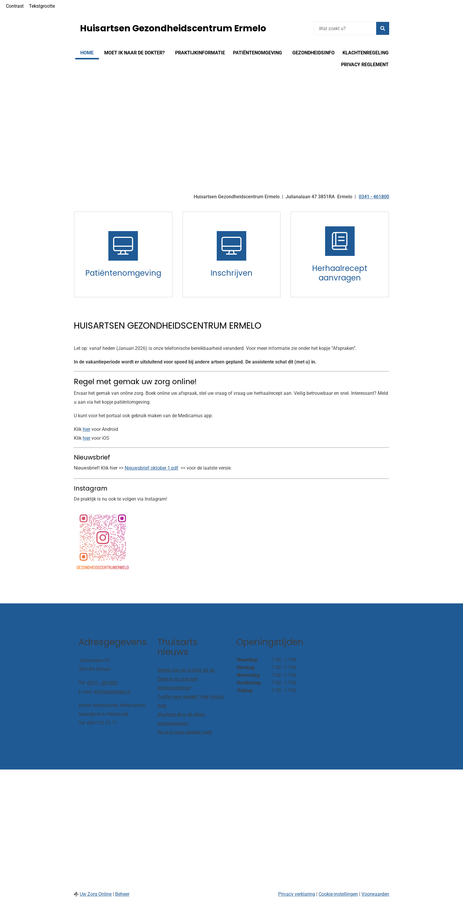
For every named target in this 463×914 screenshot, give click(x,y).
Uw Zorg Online (96, 894)
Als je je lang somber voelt (184, 732)
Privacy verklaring (296, 894)
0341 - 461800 (102, 683)
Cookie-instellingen (338, 894)
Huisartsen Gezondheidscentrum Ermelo (173, 28)
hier (86, 429)
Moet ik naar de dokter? (134, 53)
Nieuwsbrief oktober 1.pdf (151, 468)
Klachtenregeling (366, 53)
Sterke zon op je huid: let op (186, 670)
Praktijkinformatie (200, 53)
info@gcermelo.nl (112, 691)
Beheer (122, 894)
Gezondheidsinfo (313, 53)
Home (87, 53)
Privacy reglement (365, 64)
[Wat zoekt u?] (345, 28)
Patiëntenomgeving (257, 53)
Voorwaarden (375, 894)
